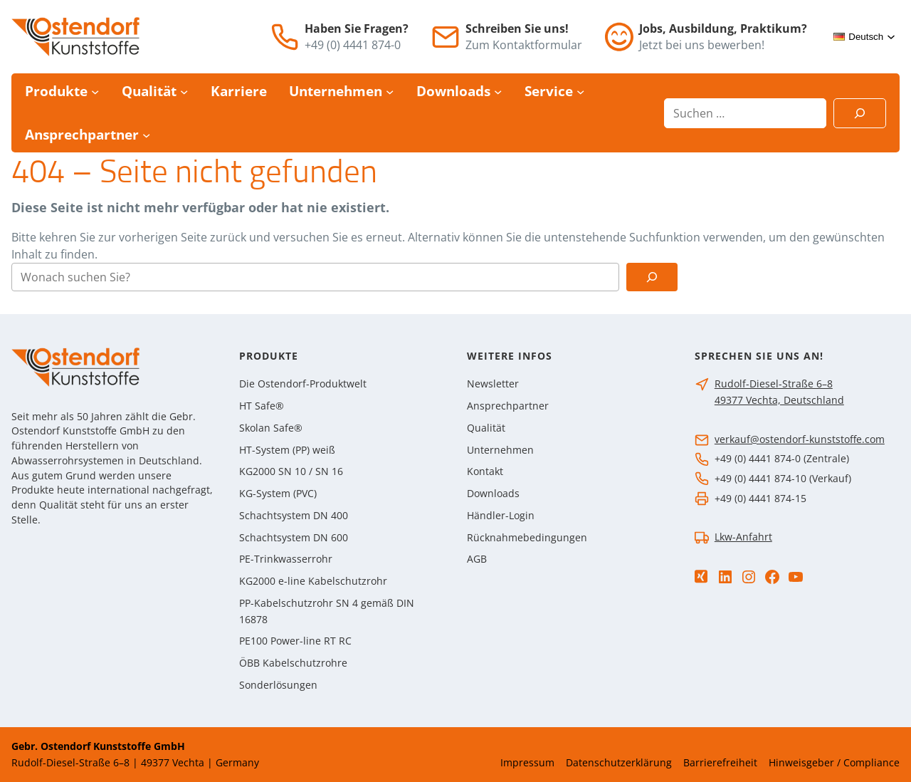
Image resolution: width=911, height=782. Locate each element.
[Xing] (701, 576)
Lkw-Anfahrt (743, 536)
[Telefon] (284, 37)
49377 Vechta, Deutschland (779, 400)
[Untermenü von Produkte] (95, 91)
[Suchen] (859, 113)
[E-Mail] (445, 37)
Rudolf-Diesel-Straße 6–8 (774, 383)
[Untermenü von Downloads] (498, 91)
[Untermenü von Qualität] (184, 91)
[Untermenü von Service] (580, 91)
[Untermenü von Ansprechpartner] (146, 134)
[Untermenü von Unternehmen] (390, 91)
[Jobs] (619, 36)
